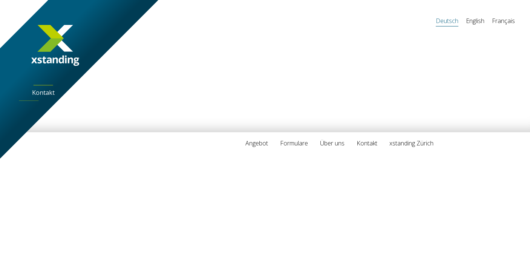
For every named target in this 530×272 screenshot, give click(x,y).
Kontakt (43, 92)
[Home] (55, 45)
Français (503, 21)
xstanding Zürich (411, 143)
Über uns (332, 143)
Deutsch (447, 21)
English (475, 21)
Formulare (294, 143)
